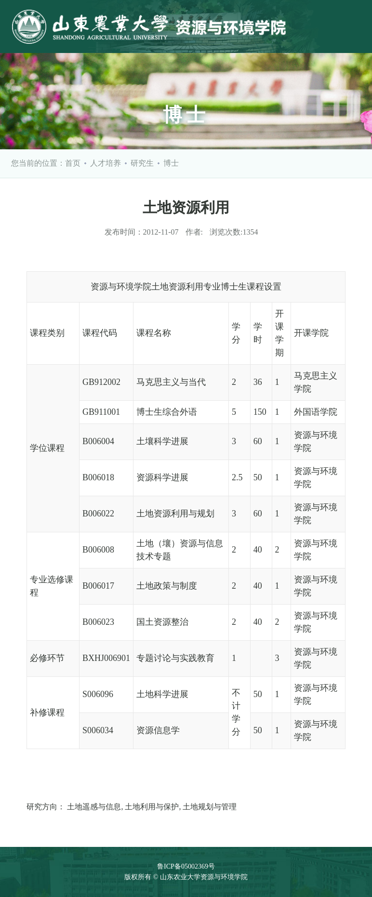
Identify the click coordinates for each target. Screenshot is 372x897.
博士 (171, 163)
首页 (72, 163)
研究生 (142, 163)
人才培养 (105, 163)
